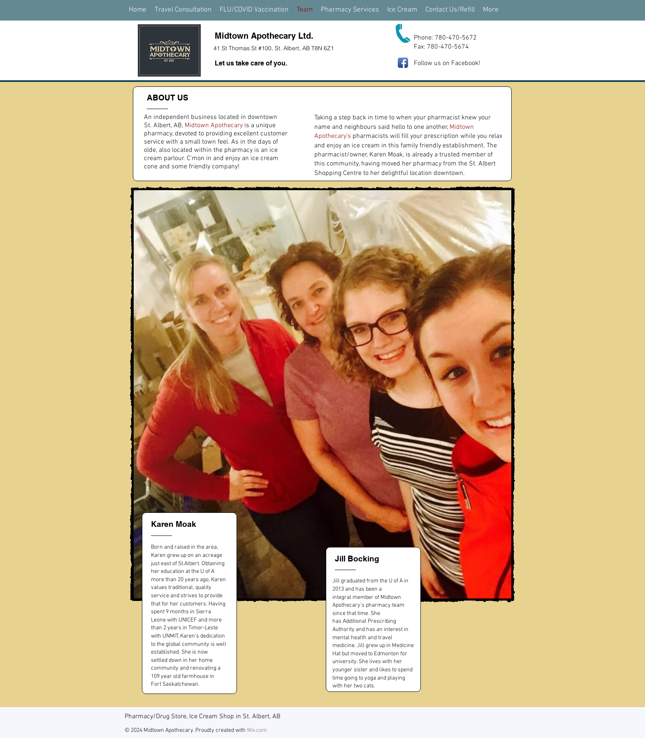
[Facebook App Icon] (403, 63)
